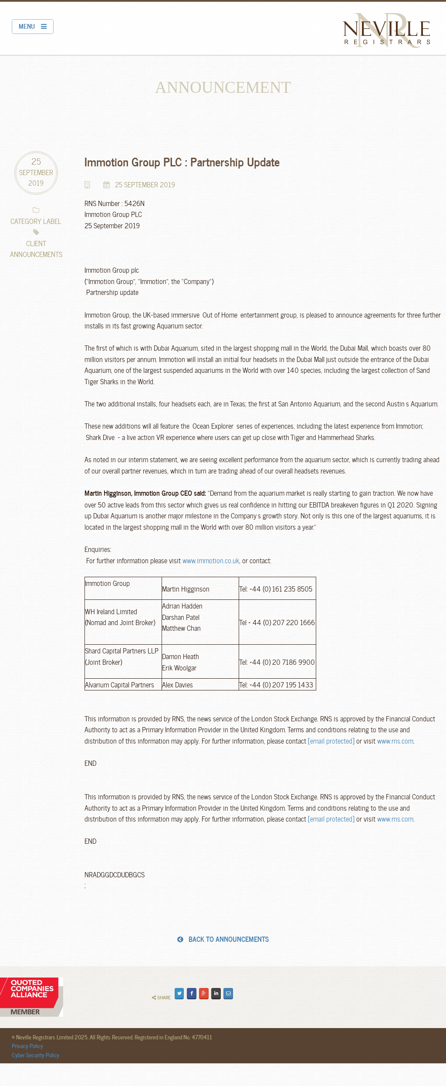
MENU (32, 25)
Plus (204, 993)
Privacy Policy (27, 1045)
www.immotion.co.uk (210, 560)
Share (161, 997)
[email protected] (331, 740)
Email (229, 993)
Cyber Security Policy (35, 1054)
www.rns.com (395, 740)
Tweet (180, 993)
